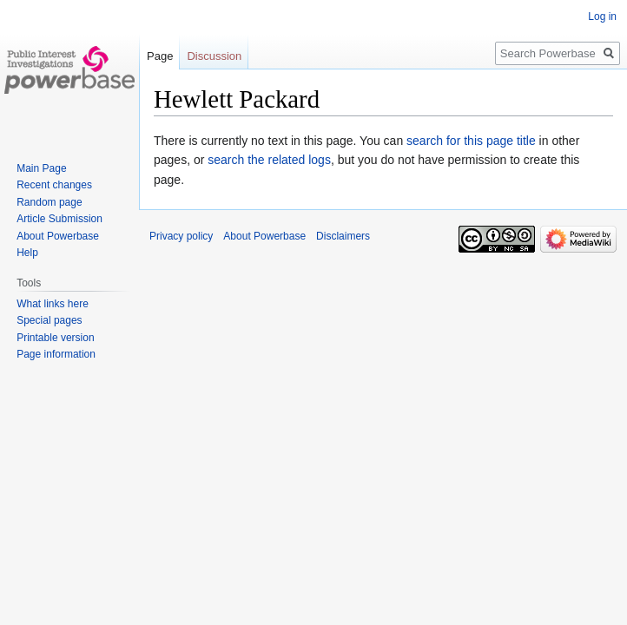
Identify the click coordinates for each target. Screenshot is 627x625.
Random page (49, 202)
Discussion (214, 55)
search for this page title (471, 141)
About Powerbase (57, 236)
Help (27, 253)
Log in (602, 16)
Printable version (55, 338)
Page (160, 55)
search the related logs (269, 160)
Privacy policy (181, 236)
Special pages (49, 320)
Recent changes (54, 185)
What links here (52, 304)
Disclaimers (343, 236)
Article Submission (59, 219)
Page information (56, 354)
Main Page (41, 168)
